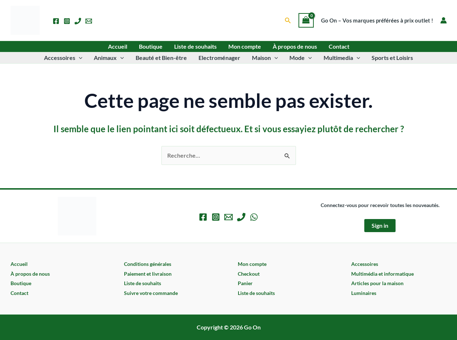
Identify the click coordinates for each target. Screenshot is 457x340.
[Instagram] (67, 21)
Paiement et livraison (148, 274)
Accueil (117, 46)
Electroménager (219, 57)
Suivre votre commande (151, 293)
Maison (265, 57)
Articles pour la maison (377, 283)
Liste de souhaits (195, 46)
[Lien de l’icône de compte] (443, 20)
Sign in (380, 225)
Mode (300, 57)
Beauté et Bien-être (161, 57)
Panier (245, 283)
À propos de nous (295, 46)
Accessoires (63, 57)
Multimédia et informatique (382, 274)
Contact (339, 46)
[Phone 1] (78, 21)
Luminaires (363, 293)
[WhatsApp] (254, 217)
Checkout (249, 274)
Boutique (151, 46)
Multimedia (342, 57)
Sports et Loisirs (392, 57)
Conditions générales (147, 264)
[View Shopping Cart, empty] (306, 20)
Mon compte (244, 46)
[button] (288, 20)
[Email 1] (88, 21)
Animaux (109, 57)
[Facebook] (56, 21)
